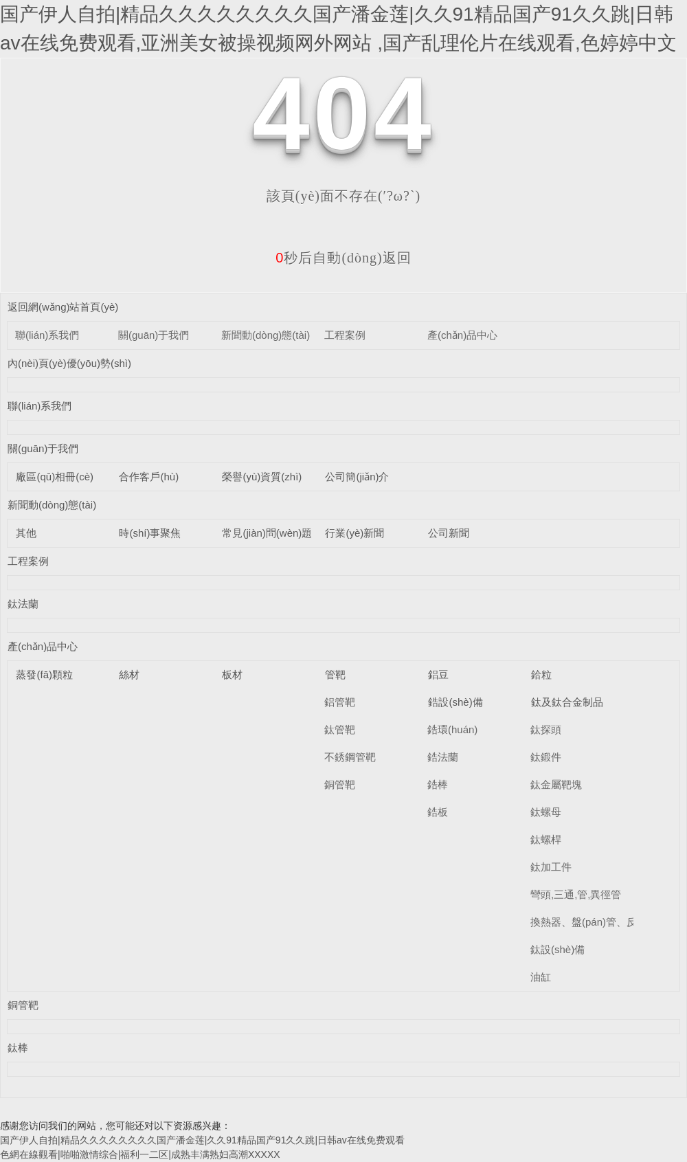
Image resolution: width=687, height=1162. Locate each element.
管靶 (335, 674)
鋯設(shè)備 (455, 702)
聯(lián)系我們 (47, 335)
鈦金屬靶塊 (556, 784)
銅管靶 (339, 784)
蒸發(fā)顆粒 (44, 674)
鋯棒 (437, 784)
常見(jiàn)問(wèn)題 (267, 533)
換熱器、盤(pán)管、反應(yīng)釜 (607, 922)
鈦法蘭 (23, 604)
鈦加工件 (551, 867)
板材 (232, 674)
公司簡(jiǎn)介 (357, 476)
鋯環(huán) (452, 729)
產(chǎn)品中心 (462, 335)
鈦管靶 (339, 729)
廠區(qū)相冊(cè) (54, 476)
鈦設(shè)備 (557, 949)
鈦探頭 (545, 729)
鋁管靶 (339, 702)
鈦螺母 (545, 812)
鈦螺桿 (545, 839)
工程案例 (344, 335)
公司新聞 (448, 533)
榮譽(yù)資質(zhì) (262, 476)
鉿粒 (541, 674)
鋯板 (437, 812)
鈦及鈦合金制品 (567, 702)
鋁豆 (438, 674)
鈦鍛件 (545, 757)
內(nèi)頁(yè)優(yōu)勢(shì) (69, 363)
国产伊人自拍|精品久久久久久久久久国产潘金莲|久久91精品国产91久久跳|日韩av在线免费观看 (202, 1140)
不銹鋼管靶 (350, 757)
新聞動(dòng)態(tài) (265, 335)
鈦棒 (18, 1047)
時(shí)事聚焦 (150, 533)
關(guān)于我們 (153, 335)
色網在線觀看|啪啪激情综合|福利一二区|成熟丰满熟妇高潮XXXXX (140, 1154)
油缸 (540, 977)
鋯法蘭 (442, 757)
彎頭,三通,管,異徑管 (576, 894)
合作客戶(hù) (149, 476)
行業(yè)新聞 (354, 533)
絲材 (129, 674)
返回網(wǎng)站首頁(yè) (63, 307)
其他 (26, 533)
